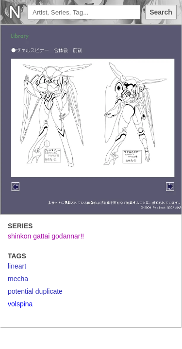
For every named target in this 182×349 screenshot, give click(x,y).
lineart (17, 266)
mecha (18, 279)
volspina (20, 304)
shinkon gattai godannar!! (46, 236)
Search (160, 12)
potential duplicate (35, 291)
